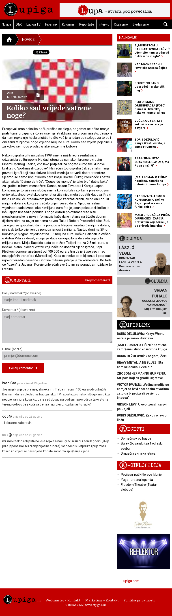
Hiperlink (51, 24)
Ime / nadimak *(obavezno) (57, 297)
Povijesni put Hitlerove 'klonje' (141, 474)
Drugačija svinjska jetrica (138, 453)
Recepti (131, 429)
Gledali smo (141, 24)
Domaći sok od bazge (136, 438)
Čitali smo (121, 24)
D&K (19, 24)
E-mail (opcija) (57, 353)
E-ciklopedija (140, 465)
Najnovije (128, 38)
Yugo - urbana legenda (137, 480)
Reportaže (86, 24)
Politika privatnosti (139, 600)
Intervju (104, 24)
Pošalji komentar (23, 368)
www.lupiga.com (96, 605)
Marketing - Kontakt (102, 600)
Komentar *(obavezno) (57, 325)
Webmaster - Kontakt (63, 600)
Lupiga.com (130, 581)
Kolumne (68, 24)
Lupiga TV (33, 24)
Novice (28, 39)
